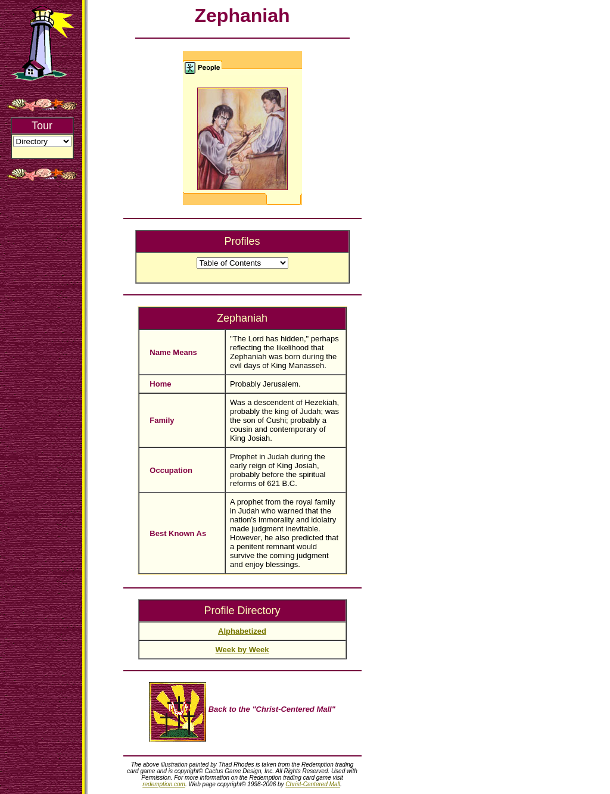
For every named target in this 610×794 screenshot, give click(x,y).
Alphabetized (242, 631)
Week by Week (242, 649)
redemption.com (163, 784)
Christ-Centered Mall (312, 784)
